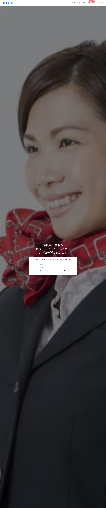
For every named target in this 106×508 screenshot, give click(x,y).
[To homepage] (7, 3)
